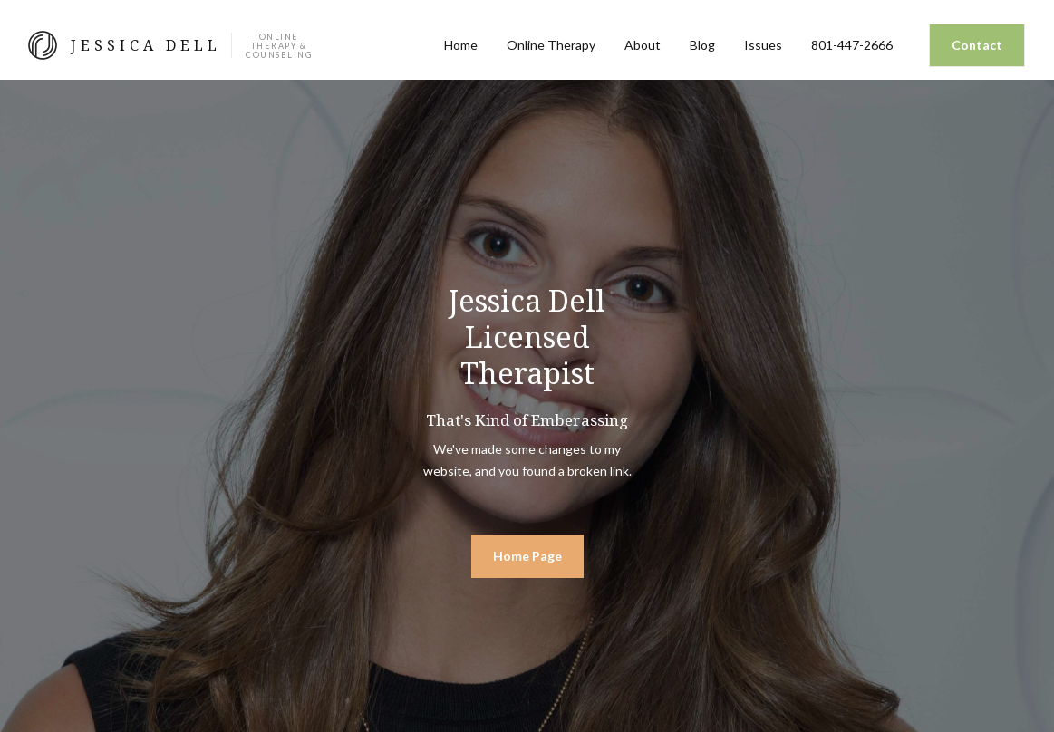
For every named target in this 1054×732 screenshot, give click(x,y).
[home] (170, 45)
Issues (763, 45)
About (642, 45)
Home (461, 45)
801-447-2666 (852, 45)
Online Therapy (551, 45)
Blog (702, 45)
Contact (977, 45)
